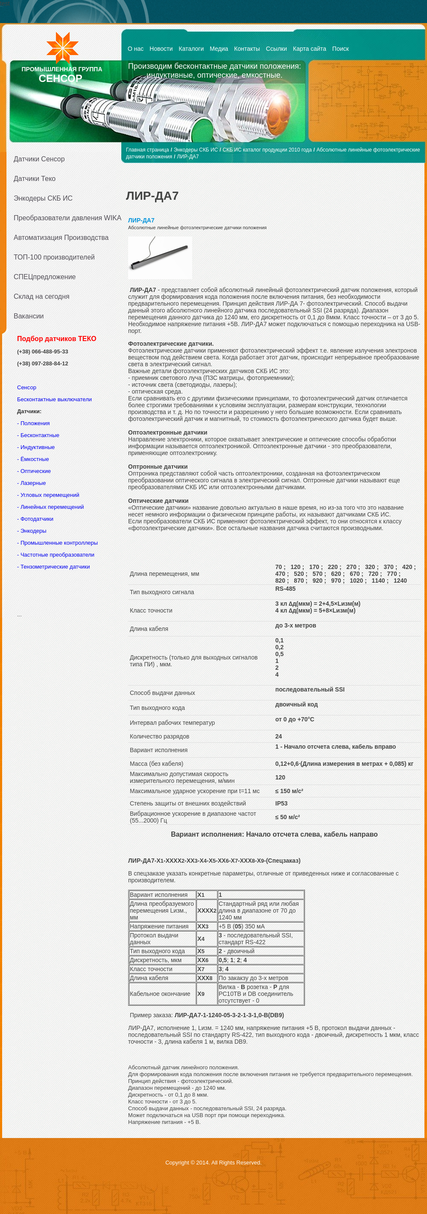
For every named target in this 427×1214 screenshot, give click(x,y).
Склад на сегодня (42, 296)
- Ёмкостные (33, 459)
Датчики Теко (35, 178)
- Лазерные (31, 483)
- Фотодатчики (35, 519)
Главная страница (147, 150)
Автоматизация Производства (61, 237)
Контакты (247, 48)
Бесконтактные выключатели (54, 399)
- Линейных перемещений (50, 507)
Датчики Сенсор (39, 159)
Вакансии (29, 316)
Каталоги (191, 48)
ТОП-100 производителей (54, 257)
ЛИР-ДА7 (188, 157)
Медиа (219, 48)
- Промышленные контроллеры (57, 543)
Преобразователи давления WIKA (65, 218)
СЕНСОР (60, 78)
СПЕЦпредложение (45, 276)
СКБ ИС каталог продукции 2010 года (267, 150)
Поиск (340, 48)
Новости (161, 48)
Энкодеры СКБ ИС (43, 198)
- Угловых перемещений (48, 495)
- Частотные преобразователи (55, 555)
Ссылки (276, 48)
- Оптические (34, 471)
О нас (135, 48)
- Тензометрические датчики (53, 566)
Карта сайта (309, 48)
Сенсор (27, 387)
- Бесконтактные (38, 435)
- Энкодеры (32, 531)
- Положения (34, 423)
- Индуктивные (36, 447)
